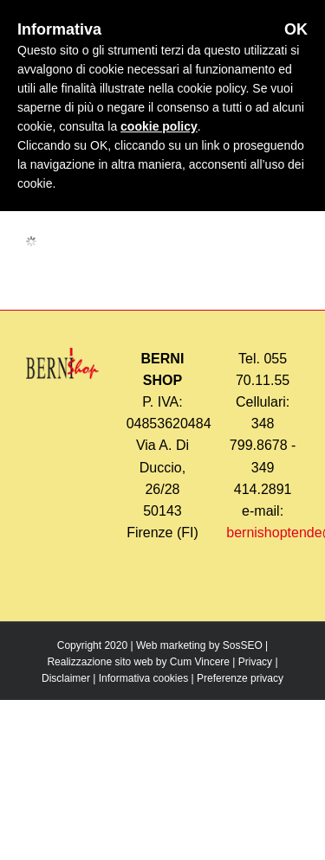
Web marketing (170, 645)
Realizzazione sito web (100, 662)
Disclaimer (66, 678)
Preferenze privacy (240, 678)
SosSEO (243, 645)
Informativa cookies (143, 678)
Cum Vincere (200, 662)
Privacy (255, 662)
